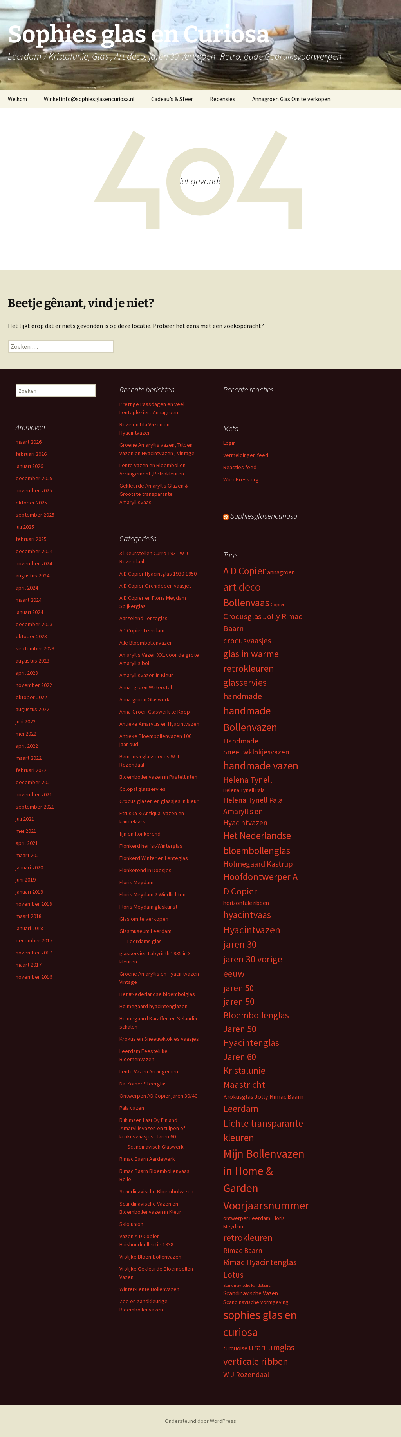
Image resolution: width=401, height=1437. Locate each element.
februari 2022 (31, 770)
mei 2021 (26, 830)
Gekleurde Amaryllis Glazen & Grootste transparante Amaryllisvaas (153, 494)
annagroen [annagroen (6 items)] (281, 572)
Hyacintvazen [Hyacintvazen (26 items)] (251, 929)
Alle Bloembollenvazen (146, 642)
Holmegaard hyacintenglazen (153, 1006)
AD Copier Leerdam (141, 630)
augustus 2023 (32, 660)
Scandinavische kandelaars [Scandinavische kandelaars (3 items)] (247, 1285)
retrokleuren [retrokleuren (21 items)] (248, 1237)
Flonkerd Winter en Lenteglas (153, 857)
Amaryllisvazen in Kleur (146, 675)
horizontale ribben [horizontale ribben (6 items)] (246, 903)
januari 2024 (29, 612)
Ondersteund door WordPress (200, 1420)
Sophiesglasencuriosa (264, 516)
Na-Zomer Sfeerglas (143, 1083)
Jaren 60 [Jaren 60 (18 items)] (239, 1056)
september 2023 (35, 648)
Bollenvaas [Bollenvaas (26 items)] (246, 602)
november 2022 (34, 684)
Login (229, 442)
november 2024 (34, 563)
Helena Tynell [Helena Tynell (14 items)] (247, 779)
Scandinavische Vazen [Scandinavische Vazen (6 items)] (250, 1293)
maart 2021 (29, 855)
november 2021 (34, 794)
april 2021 (27, 843)
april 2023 (27, 672)
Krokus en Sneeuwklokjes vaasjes (159, 1038)
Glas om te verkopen (143, 918)
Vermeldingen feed (245, 455)
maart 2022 (29, 757)
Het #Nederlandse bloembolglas (157, 994)
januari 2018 (29, 928)
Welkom (17, 99)
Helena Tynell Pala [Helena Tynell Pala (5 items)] (244, 790)
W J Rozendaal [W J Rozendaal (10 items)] (246, 1374)
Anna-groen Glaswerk (144, 699)
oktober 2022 (31, 697)
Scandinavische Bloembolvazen (156, 1191)
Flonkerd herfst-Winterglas (150, 845)
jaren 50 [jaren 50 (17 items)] (238, 987)
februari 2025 (31, 539)
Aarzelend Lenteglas (143, 618)
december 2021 (34, 782)
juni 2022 (26, 721)
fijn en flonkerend (140, 833)
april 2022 (27, 745)
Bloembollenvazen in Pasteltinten (158, 776)
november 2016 (34, 976)
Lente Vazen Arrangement (149, 1071)
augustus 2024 (32, 575)
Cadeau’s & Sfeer (172, 99)
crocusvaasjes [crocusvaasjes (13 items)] (247, 641)
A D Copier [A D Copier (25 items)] (244, 571)
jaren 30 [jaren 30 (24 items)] (240, 944)
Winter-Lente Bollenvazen (149, 1289)
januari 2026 (29, 466)
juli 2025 (25, 526)
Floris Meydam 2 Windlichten (152, 894)
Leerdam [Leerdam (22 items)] (240, 1108)
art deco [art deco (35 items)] (242, 587)
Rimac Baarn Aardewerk (147, 1158)
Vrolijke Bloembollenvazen (150, 1256)
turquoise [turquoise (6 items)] (235, 1348)
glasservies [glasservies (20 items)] (245, 682)
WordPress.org (241, 479)
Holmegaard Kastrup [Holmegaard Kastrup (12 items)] (258, 864)
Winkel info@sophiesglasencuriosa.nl (89, 99)
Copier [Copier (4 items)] (277, 604)
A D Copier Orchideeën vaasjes (155, 585)
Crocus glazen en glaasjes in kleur (159, 801)
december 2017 (34, 940)
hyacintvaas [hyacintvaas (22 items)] (247, 915)
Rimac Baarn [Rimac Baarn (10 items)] (242, 1250)
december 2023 (34, 624)
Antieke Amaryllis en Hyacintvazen (159, 723)
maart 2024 (29, 599)
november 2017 (34, 952)
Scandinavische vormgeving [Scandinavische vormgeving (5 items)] (256, 1302)
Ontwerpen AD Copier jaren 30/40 (158, 1095)
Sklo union (131, 1224)
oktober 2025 (31, 502)
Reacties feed (239, 467)
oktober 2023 (31, 636)
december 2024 (34, 551)
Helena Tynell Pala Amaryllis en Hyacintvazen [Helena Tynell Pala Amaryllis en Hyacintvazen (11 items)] (253, 811)
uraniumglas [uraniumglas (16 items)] (271, 1347)
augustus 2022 (32, 709)
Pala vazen (131, 1107)
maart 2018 (29, 916)
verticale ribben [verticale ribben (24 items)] (255, 1361)
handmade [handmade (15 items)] (242, 696)
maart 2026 (29, 441)
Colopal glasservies (142, 788)
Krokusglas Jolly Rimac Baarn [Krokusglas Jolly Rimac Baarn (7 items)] (263, 1096)
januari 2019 (29, 891)
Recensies (222, 99)
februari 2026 (31, 453)
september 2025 (35, 514)
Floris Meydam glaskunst (148, 906)
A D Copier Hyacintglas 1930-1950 (158, 573)
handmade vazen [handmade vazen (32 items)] (260, 765)
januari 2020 (29, 867)
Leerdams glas (144, 941)
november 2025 (34, 490)
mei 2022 (26, 733)
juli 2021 (25, 818)
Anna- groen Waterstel (145, 687)
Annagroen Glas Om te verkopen (291, 99)
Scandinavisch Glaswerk (155, 1146)
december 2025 (34, 478)
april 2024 (27, 587)
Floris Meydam (136, 882)
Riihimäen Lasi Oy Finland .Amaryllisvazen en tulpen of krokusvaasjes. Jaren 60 (152, 1128)
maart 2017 (29, 964)
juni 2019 (26, 879)
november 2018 (34, 903)
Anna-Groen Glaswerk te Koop (154, 711)
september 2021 (35, 806)
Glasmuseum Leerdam (145, 930)
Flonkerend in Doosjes (145, 870)
